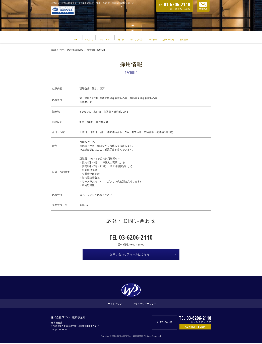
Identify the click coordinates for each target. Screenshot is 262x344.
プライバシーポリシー (144, 304)
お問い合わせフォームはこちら (130, 255)
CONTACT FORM (195, 328)
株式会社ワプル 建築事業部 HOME (67, 51)
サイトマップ (115, 304)
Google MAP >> (59, 330)
